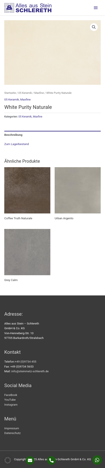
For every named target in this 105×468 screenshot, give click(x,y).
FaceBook (10, 395)
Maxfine (39, 92)
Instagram (11, 404)
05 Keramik (25, 92)
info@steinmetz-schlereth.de (30, 371)
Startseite (10, 92)
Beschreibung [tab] (13, 134)
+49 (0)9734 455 (25, 361)
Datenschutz (12, 433)
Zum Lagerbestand (16, 144)
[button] (94, 27)
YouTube (10, 399)
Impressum (11, 428)
